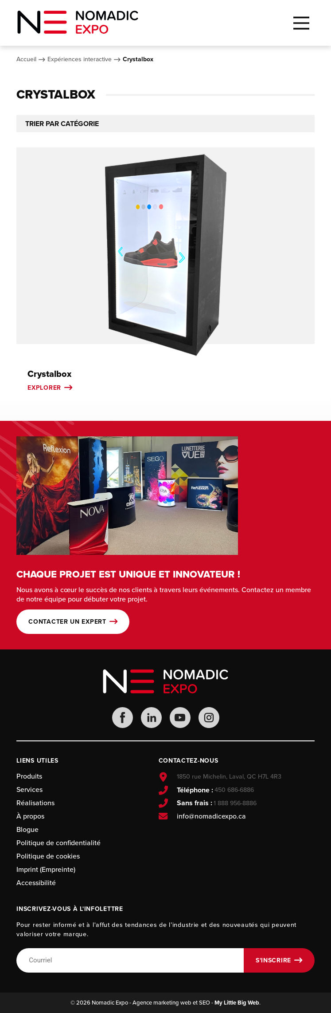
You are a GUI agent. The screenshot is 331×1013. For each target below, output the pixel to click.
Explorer (44, 388)
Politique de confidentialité (58, 843)
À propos (30, 816)
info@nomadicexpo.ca (211, 816)
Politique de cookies (48, 856)
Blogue (27, 829)
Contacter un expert (67, 621)
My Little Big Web (236, 1002)
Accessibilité (36, 883)
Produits (29, 776)
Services (29, 789)
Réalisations (35, 803)
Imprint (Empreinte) (45, 869)
